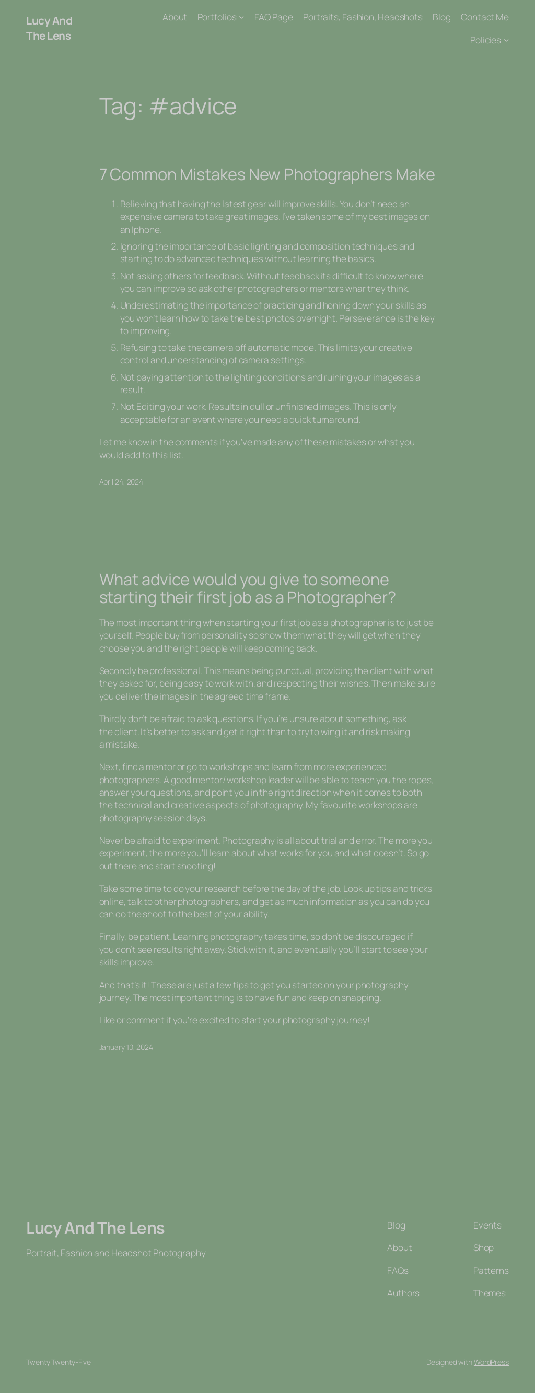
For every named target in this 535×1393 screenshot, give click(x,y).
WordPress (491, 1362)
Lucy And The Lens (49, 28)
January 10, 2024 (126, 1047)
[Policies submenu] (506, 39)
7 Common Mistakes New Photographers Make (267, 174)
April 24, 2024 (121, 482)
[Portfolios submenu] (241, 16)
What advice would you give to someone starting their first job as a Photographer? (248, 588)
